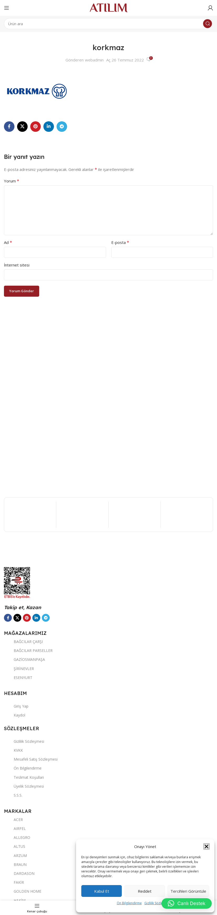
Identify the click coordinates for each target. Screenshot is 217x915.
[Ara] (108, 23)
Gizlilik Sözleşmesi (157, 903)
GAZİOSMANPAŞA (24, 659)
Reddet (145, 891)
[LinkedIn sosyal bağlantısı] (48, 126)
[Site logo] (108, 7)
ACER (13, 819)
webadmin (94, 59)
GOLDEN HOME (22, 891)
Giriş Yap (16, 706)
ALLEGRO (17, 837)
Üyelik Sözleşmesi (24, 786)
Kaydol (14, 715)
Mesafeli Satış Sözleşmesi (31, 759)
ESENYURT (18, 677)
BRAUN (15, 864)
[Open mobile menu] (6, 8)
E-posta (120, 242)
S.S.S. (13, 795)
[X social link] (22, 126)
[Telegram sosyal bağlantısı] (62, 126)
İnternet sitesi (16, 265)
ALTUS (14, 846)
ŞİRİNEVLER (19, 668)
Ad (8, 242)
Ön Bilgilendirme (129, 903)
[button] (206, 846)
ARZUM (15, 855)
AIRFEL (15, 828)
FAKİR (14, 882)
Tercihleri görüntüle (188, 891)
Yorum (11, 181)
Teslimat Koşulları (24, 777)
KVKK (13, 750)
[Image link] (42, 550)
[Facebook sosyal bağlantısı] (9, 126)
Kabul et (101, 891)
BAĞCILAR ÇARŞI (23, 641)
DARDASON (19, 873)
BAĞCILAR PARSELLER (28, 650)
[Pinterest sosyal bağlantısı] (35, 126)
